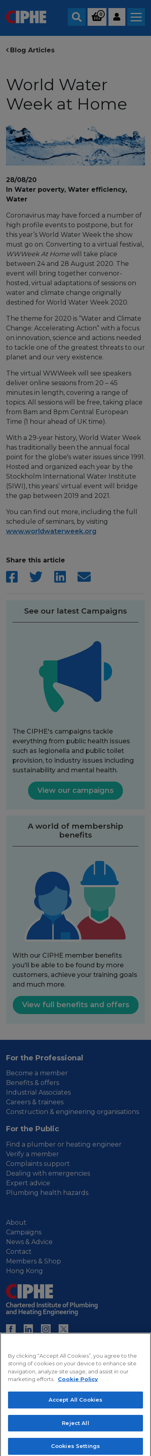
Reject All (75, 1430)
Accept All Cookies (75, 1407)
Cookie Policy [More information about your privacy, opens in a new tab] (78, 1387)
